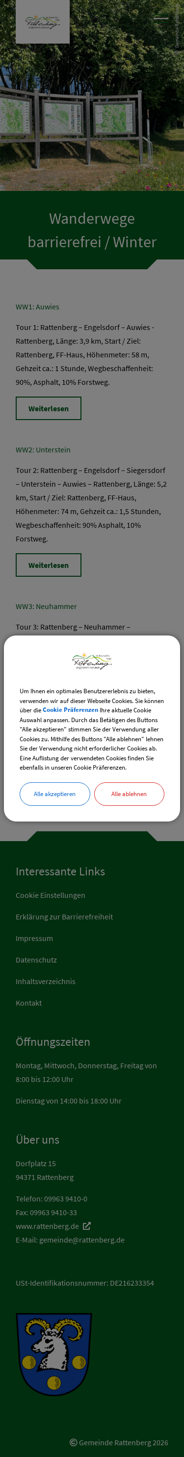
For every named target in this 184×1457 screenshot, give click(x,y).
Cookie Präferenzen (70, 710)
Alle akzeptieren (55, 793)
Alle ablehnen (129, 793)
